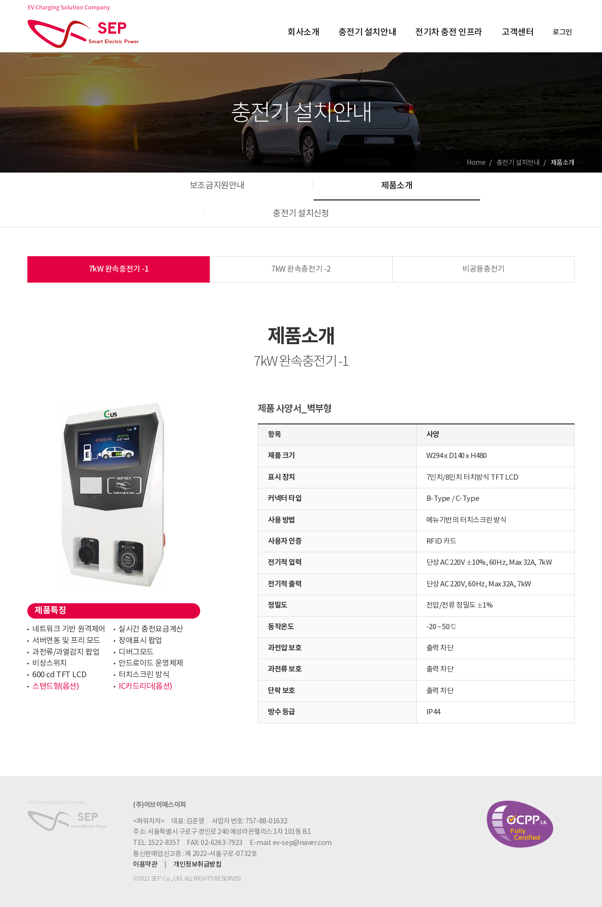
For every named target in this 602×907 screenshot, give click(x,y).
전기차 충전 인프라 (448, 32)
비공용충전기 (483, 269)
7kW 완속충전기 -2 (301, 269)
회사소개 (303, 32)
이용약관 (145, 865)
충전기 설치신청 (301, 214)
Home (476, 163)
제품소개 (396, 186)
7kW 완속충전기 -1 (119, 269)
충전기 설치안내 (367, 32)
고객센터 (517, 32)
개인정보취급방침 (197, 865)
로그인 (562, 32)
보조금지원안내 (217, 186)
